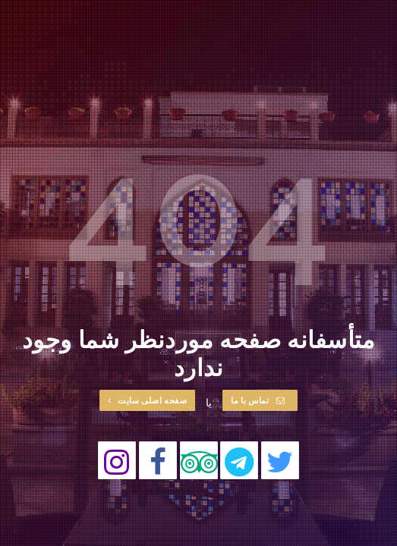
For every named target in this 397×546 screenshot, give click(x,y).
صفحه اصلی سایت (147, 400)
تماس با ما (258, 400)
